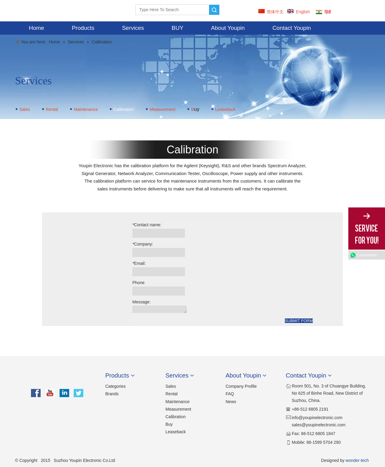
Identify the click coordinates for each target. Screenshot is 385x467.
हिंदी (328, 12)
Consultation (367, 255)
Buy (169, 424)
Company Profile (241, 386)
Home (36, 28)
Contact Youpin (292, 28)
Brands (112, 393)
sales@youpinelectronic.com (318, 424)
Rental (52, 109)
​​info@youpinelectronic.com (317, 417)
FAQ (230, 393)
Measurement (162, 109)
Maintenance (86, 109)
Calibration (175, 416)
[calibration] (87, 220)
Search (214, 10)
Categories (115, 386)
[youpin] (57, 378)
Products (83, 28)
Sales (25, 109)
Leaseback (225, 109)
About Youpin (228, 28)
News (231, 401)
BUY (177, 28)
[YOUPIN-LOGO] (25, 10)
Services (133, 28)
